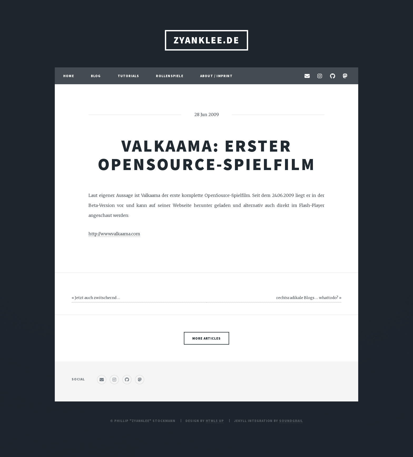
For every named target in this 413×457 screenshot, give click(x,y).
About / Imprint (216, 76)
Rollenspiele (169, 76)
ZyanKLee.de (206, 40)
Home (68, 76)
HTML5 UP (215, 421)
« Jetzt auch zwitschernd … (96, 297)
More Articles (206, 338)
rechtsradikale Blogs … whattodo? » (308, 297)
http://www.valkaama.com (114, 233)
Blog (96, 76)
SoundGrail (291, 421)
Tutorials (128, 76)
